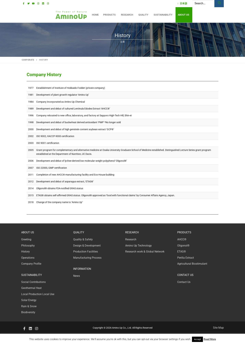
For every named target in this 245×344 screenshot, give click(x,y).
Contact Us (183, 282)
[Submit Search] (219, 3)
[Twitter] (28, 3)
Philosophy (28, 245)
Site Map (218, 327)
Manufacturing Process (87, 257)
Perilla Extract (185, 257)
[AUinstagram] (48, 3)
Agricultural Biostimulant (192, 263)
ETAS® (181, 251)
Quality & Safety (83, 239)
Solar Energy (28, 300)
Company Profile (31, 263)
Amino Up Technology (138, 245)
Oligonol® (183, 245)
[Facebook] (24, 3)
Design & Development (87, 245)
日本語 (182, 3)
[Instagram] (38, 3)
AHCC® (181, 239)
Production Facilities (85, 251)
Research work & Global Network (144, 251)
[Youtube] (33, 3)
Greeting (26, 239)
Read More (210, 339)
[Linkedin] (43, 3)
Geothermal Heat (31, 288)
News (76, 275)
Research (130, 239)
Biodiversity (28, 312)
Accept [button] (197, 339)
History (25, 251)
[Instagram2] (37, 329)
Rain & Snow (29, 306)
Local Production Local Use (37, 294)
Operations (27, 257)
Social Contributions (33, 282)
